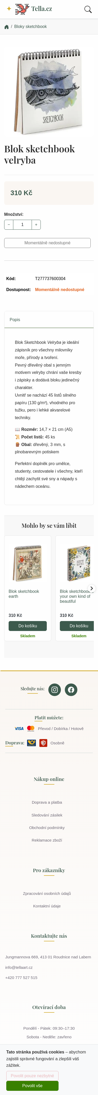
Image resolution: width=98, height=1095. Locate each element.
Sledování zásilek (46, 815)
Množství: (14, 214)
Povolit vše (32, 1086)
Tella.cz (33, 9)
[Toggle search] (88, 9)
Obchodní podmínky (47, 827)
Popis (15, 319)
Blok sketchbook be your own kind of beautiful (78, 596)
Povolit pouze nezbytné (32, 1076)
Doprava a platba (47, 802)
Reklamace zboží (47, 840)
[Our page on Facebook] (71, 689)
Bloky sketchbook (30, 26)
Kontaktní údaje (47, 906)
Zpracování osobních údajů (47, 893)
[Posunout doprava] (92, 588)
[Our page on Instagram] (54, 689)
